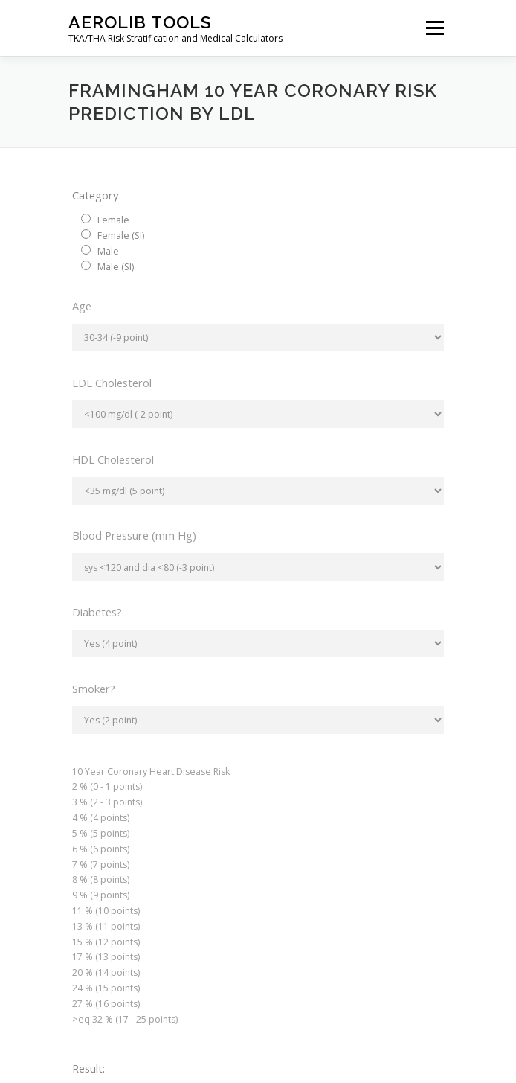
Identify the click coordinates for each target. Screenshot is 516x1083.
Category (95, 195)
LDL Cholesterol (112, 382)
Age (81, 305)
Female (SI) (120, 235)
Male (108, 251)
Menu (434, 28)
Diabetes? (97, 611)
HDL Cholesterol (113, 459)
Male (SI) (115, 267)
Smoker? (93, 688)
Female (113, 220)
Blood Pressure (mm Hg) (134, 535)
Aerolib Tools (140, 22)
